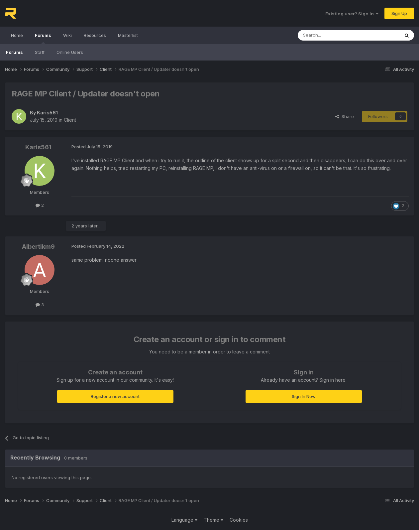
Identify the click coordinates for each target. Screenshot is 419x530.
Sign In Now (304, 396)
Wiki (67, 35)
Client (70, 120)
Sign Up (399, 13)
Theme (213, 520)
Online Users (69, 52)
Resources (95, 35)
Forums (43, 38)
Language (184, 520)
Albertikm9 (38, 246)
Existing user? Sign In (351, 13)
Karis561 (47, 112)
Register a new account (115, 396)
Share (344, 116)
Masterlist (128, 35)
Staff (40, 52)
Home (17, 35)
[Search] (332, 35)
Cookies (239, 520)
